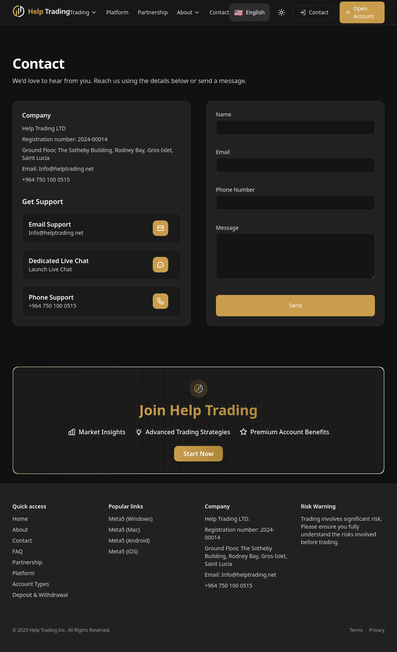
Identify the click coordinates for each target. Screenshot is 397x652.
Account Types (30, 584)
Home (20, 518)
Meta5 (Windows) (130, 518)
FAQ (17, 551)
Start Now (198, 453)
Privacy (377, 630)
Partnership (152, 12)
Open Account (360, 12)
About (188, 12)
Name (223, 114)
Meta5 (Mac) (124, 529)
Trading (83, 12)
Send (295, 305)
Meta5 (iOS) (123, 551)
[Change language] (249, 12)
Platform (117, 12)
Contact (219, 12)
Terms (356, 630)
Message (227, 227)
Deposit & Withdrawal (40, 594)
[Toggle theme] (281, 12)
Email (223, 152)
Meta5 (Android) (129, 540)
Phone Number (235, 189)
